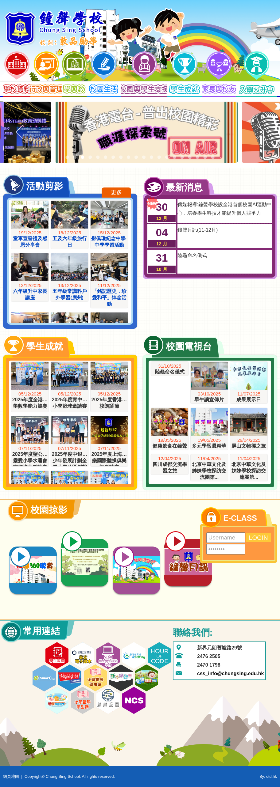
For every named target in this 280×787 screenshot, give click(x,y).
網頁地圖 (11, 776)
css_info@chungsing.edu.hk (230, 673)
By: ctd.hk (268, 776)
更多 (116, 192)
